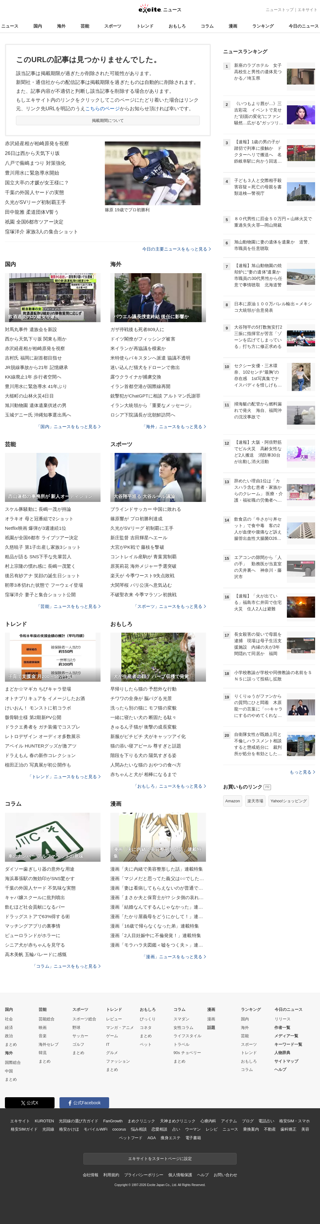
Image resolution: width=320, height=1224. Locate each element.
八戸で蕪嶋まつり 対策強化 (35, 163)
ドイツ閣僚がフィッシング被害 (142, 338)
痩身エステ (170, 1137)
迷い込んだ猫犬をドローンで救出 (145, 367)
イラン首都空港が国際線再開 (140, 386)
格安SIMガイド (24, 1129)
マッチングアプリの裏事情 (32, 925)
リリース (283, 1019)
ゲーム (112, 1036)
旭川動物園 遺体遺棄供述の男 (36, 405)
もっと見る (302, 772)
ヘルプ (280, 1069)
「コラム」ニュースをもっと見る (66, 966)
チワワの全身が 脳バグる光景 (141, 698)
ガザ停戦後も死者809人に (137, 329)
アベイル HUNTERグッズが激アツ (41, 745)
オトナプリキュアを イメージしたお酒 (45, 698)
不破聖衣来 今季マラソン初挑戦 (143, 594)
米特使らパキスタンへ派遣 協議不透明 (150, 357)
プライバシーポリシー (144, 1175)
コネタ (146, 1027)
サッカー (80, 1036)
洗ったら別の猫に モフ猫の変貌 (143, 707)
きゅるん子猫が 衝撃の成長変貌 (143, 726)
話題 (211, 1027)
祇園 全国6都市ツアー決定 (34, 221)
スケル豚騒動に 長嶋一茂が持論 (38, 509)
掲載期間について (108, 120)
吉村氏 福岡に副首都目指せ (33, 357)
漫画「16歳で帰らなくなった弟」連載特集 (154, 925)
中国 (9, 1071)
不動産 (270, 1129)
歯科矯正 (288, 1129)
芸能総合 (47, 1019)
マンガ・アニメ (120, 1027)
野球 (76, 1027)
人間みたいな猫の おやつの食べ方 (145, 764)
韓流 (43, 1052)
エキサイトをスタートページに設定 (160, 1158)
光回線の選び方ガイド (78, 1121)
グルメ (112, 1052)
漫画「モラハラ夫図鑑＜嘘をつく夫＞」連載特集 (158, 944)
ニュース (9, 26)
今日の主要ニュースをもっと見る (176, 249)
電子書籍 (193, 1137)
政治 (9, 1036)
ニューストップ (280, 9)
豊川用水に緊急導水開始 (32, 172)
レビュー (114, 1019)
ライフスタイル (187, 1036)
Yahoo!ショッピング (289, 801)
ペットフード (131, 1137)
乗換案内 (251, 1129)
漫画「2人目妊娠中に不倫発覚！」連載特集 (155, 935)
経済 (9, 1027)
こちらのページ (102, 108)
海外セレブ (49, 1044)
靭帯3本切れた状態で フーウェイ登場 (44, 585)
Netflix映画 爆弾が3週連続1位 (35, 528)
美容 (305, 1129)
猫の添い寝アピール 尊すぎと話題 (145, 745)
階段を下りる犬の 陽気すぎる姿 (143, 755)
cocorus (119, 1129)
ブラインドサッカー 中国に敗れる (145, 509)
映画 (43, 1027)
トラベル (181, 1044)
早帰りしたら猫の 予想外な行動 (143, 688)
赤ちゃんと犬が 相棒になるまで (143, 774)
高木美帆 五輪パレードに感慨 (36, 954)
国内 (37, 26)
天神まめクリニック (178, 1121)
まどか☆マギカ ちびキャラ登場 (38, 688)
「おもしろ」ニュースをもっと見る (169, 786)
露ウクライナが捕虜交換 (135, 376)
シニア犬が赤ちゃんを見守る (35, 944)
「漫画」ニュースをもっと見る (174, 956)
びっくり (148, 1019)
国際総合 (13, 1062)
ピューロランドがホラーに (32, 935)
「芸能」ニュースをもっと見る (68, 606)
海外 (61, 26)
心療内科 (208, 1121)
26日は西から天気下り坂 (32, 153)
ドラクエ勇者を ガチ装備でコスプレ (42, 726)
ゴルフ (78, 1044)
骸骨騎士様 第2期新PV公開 (33, 717)
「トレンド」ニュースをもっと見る (64, 776)
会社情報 (90, 1175)
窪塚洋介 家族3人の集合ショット (41, 231)
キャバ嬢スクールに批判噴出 (35, 897)
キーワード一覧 (288, 1044)
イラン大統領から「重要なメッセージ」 (152, 405)
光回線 (48, 1129)
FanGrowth (113, 1121)
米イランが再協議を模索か (138, 348)
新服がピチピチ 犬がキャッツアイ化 (148, 736)
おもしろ (177, 26)
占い (176, 1129)
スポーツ (112, 26)
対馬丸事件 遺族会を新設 (31, 329)
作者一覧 (282, 1027)
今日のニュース (304, 26)
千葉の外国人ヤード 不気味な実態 (40, 888)
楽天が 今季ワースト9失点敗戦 (142, 575)
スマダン (181, 1019)
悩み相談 (139, 1129)
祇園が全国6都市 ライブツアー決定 (41, 537)
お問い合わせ (225, 1175)
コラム (207, 26)
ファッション (118, 1061)
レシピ (212, 1129)
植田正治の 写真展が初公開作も (38, 764)
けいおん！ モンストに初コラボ (38, 707)
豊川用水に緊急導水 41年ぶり (36, 386)
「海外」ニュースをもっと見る (174, 426)
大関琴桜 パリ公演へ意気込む (141, 585)
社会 (9, 1019)
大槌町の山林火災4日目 (29, 395)
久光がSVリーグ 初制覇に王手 (141, 528)
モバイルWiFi (95, 1129)
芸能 (85, 26)
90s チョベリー (187, 1052)
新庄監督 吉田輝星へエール (138, 537)
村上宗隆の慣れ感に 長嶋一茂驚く (40, 566)
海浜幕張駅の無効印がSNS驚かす (40, 878)
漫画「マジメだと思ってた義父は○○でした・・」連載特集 (158, 878)
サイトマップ (286, 1061)
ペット (146, 1044)
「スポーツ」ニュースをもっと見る (169, 606)
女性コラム (183, 1027)
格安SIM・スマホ (294, 1121)
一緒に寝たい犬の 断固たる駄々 (143, 717)
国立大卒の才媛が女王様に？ (37, 182)
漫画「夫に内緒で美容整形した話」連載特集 (156, 869)
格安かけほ (69, 1129)
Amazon (232, 801)
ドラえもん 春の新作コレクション (40, 755)
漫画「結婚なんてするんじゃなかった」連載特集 (158, 907)
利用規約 (111, 1175)
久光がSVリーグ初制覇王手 (35, 202)
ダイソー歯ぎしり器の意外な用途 (39, 869)
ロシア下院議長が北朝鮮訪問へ (142, 414)
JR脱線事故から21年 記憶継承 (36, 367)
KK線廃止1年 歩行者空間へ (33, 376)
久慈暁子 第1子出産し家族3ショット (43, 547)
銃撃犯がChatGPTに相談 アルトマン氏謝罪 (155, 395)
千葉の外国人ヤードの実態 (34, 192)
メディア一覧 (286, 1036)
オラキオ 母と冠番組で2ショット (39, 518)
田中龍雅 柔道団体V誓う (32, 212)
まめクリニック (141, 1121)
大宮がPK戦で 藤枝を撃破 (137, 547)
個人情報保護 (180, 1175)
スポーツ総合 (84, 1019)
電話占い (266, 1121)
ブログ (248, 1121)
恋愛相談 (159, 1129)
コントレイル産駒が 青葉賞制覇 (143, 556)
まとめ (11, 1044)
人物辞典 (282, 1052)
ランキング (263, 26)
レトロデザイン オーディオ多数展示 (42, 736)
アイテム (229, 1121)
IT (108, 1044)
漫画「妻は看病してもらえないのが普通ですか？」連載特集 (158, 888)
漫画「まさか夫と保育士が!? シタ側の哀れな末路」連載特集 (158, 897)
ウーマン (193, 1129)
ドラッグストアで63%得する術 (37, 916)
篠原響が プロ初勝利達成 (136, 518)
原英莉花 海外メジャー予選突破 (143, 566)
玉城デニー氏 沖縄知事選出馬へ (38, 414)
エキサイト (308, 9)
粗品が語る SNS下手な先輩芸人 (38, 556)
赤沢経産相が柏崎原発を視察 (37, 143)
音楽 (43, 1036)
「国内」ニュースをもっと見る (68, 426)
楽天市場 (255, 801)
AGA (151, 1137)
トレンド (145, 26)
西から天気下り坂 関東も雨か (36, 338)
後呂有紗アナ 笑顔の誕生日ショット (42, 575)
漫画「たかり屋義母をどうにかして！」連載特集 (158, 916)
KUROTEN (44, 1121)
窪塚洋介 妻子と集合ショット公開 (40, 594)
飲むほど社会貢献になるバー (35, 907)
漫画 (233, 26)
